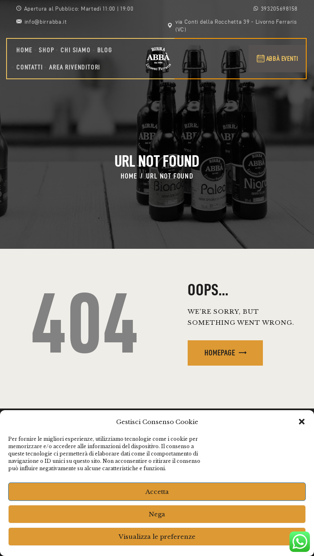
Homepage (219, 353)
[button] (302, 422)
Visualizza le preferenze (157, 536)
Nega (157, 514)
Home (129, 176)
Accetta (157, 492)
